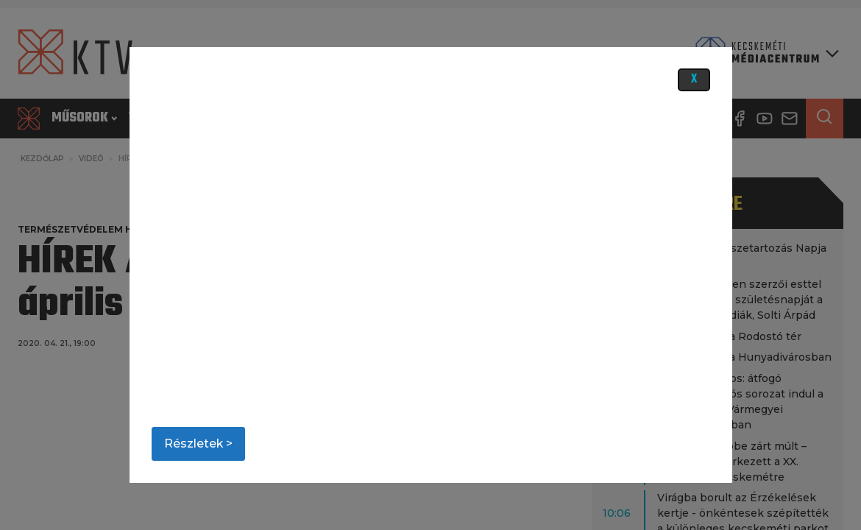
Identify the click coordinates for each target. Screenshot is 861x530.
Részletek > (198, 444)
